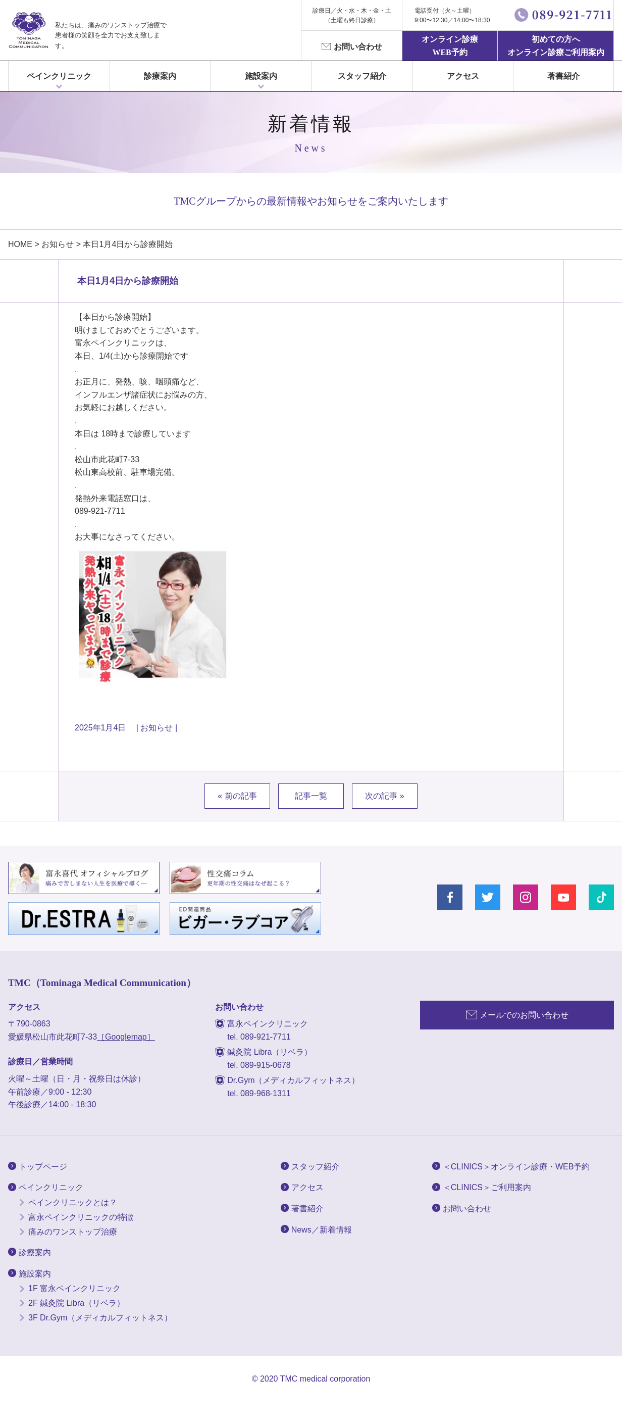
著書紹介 (563, 76)
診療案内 (160, 76)
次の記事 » (384, 796)
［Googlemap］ (126, 1036)
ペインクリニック (59, 76)
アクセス (463, 76)
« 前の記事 (237, 796)
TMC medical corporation (325, 1378)
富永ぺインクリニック (28, 30)
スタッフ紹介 (362, 76)
